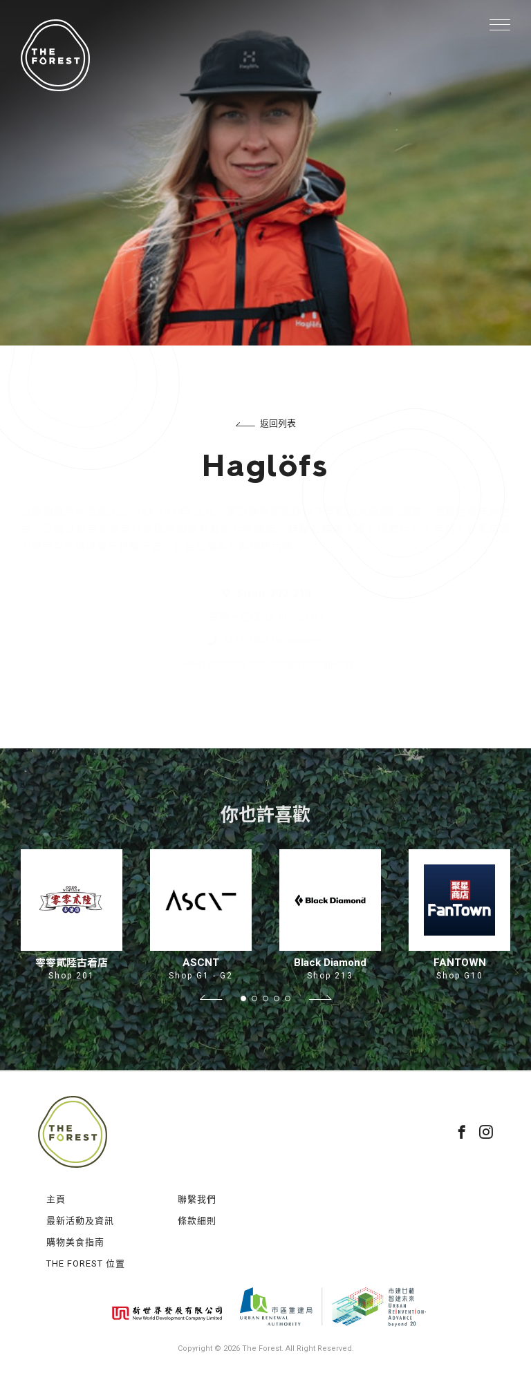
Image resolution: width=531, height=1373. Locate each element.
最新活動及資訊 (80, 1220)
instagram (486, 1132)
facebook (462, 1132)
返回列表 (266, 423)
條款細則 (197, 1220)
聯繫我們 (197, 1199)
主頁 (56, 1199)
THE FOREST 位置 (85, 1263)
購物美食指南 (75, 1242)
